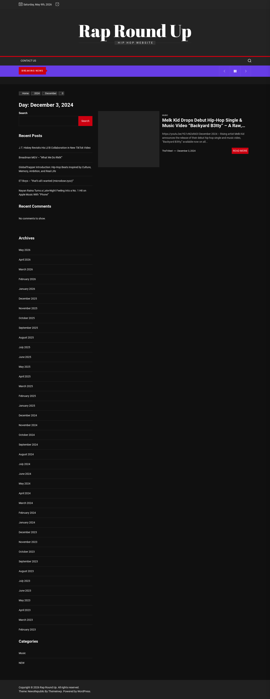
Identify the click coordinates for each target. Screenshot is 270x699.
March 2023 (26, 619)
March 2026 (26, 269)
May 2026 (24, 249)
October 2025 (27, 318)
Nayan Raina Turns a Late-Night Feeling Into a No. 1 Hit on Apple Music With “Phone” (52, 192)
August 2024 (26, 454)
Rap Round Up (135, 30)
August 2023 (26, 571)
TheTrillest (167, 151)
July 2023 (24, 580)
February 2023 (27, 629)
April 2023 (25, 610)
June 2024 (25, 473)
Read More (240, 150)
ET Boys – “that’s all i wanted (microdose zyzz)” (46, 180)
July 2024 (24, 464)
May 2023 (24, 600)
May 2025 (24, 366)
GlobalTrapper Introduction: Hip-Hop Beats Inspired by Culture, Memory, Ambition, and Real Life (55, 169)
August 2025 (26, 337)
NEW (21, 662)
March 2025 (26, 386)
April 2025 (25, 376)
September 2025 (28, 327)
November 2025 (28, 308)
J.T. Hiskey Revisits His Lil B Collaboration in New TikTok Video (55, 147)
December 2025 (28, 298)
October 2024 (27, 434)
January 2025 (27, 405)
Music (165, 115)
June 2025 (25, 356)
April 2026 (25, 259)
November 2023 (28, 541)
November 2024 (28, 425)
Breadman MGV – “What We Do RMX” (40, 157)
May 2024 (24, 483)
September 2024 (28, 444)
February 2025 (27, 395)
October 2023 (27, 551)
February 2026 (27, 279)
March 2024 (26, 503)
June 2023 (25, 590)
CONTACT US (28, 60)
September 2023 (28, 561)
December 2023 (28, 532)
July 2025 (24, 347)
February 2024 (27, 512)
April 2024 (25, 493)
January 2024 (27, 522)
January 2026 (27, 288)
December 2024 (28, 415)
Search (23, 113)
